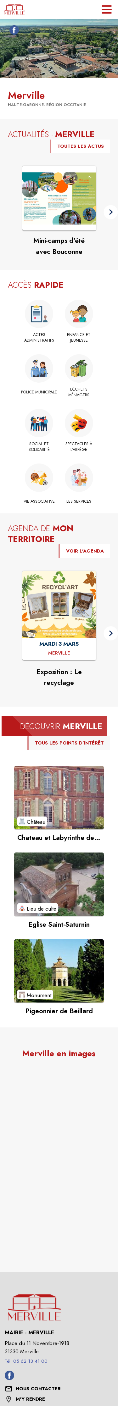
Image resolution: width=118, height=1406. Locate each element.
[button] (111, 212)
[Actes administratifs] (39, 338)
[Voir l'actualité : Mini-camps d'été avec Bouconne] (59, 198)
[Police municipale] (39, 392)
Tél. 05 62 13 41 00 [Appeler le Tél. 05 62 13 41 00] (26, 1361)
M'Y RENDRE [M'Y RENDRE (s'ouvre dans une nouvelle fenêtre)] (30, 1399)
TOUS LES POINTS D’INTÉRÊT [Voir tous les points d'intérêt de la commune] (69, 742)
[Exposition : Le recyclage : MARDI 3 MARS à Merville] (59, 653)
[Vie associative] (39, 501)
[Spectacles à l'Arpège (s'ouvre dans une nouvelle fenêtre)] (79, 447)
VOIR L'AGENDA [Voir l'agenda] (85, 550)
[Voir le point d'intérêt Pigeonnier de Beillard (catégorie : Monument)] (59, 970)
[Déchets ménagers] (79, 392)
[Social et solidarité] (39, 447)
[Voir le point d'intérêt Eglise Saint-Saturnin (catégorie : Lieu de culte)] (59, 884)
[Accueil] (14, 9)
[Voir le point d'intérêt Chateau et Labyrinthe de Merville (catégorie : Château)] (59, 797)
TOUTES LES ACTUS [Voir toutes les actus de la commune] (80, 146)
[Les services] (79, 501)
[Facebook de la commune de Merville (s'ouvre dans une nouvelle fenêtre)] (12, 31)
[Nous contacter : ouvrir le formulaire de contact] (38, 1389)
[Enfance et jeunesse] (79, 338)
